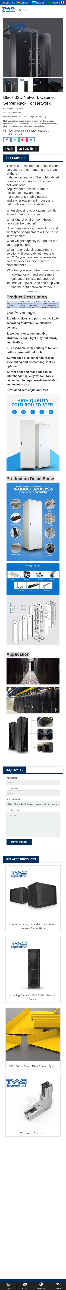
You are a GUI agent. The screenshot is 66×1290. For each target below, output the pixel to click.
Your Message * (14, 810)
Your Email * (12, 788)
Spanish (22, 3)
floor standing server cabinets (31, 130)
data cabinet (15, 134)
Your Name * (12, 778)
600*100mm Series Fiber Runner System (33, 1066)
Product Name (13, 799)
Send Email (28, 148)
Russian (38, 3)
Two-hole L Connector (33, 1133)
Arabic (53, 3)
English (7, 3)
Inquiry (9, 148)
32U (10, 130)
